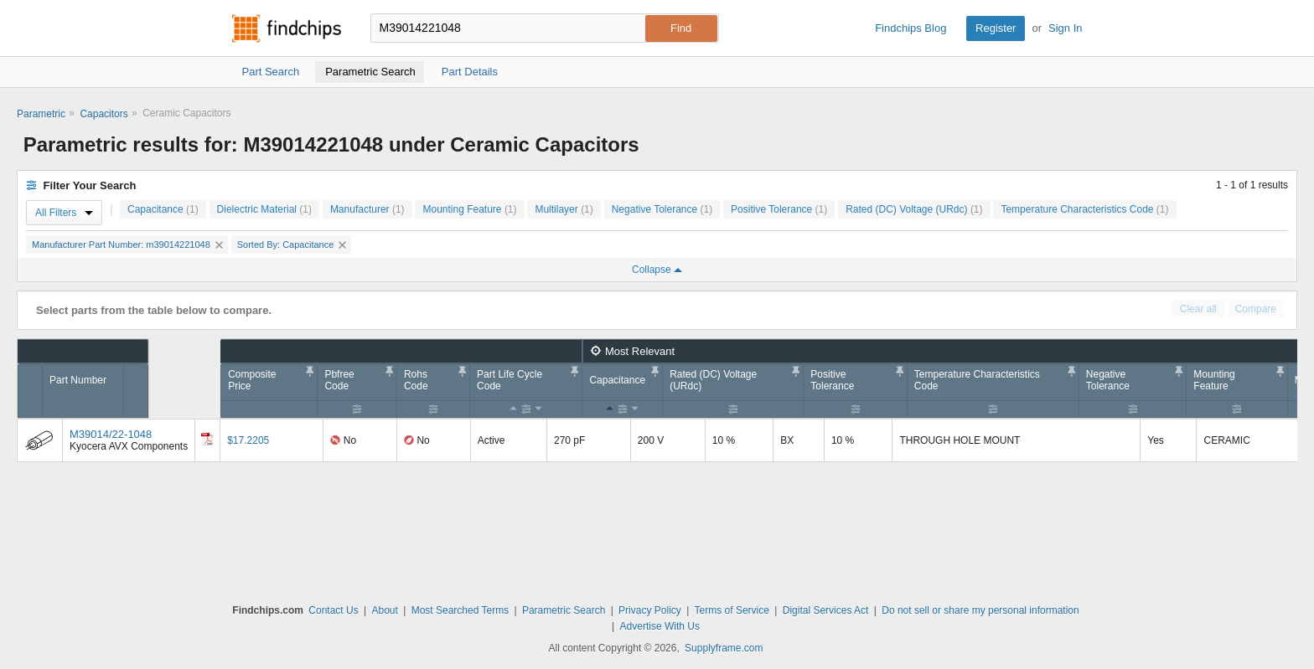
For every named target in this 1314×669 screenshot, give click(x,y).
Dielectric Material (264, 209)
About (384, 610)
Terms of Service (732, 610)
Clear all (1198, 309)
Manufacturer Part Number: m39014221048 (127, 244)
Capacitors (103, 114)
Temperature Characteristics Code (1084, 209)
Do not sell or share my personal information (980, 610)
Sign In (1065, 28)
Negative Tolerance (662, 209)
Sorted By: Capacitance (292, 244)
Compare (1255, 309)
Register (995, 28)
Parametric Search (563, 610)
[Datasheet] (207, 438)
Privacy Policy (649, 610)
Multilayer (563, 209)
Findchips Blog (910, 28)
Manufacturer (367, 209)
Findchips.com (286, 28)
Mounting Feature (469, 209)
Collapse (657, 269)
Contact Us (333, 610)
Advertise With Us (660, 626)
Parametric (41, 114)
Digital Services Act (826, 610)
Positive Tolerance (779, 209)
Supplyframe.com (724, 648)
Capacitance (163, 209)
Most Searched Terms (460, 610)
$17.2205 (248, 440)
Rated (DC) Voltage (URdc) (914, 209)
